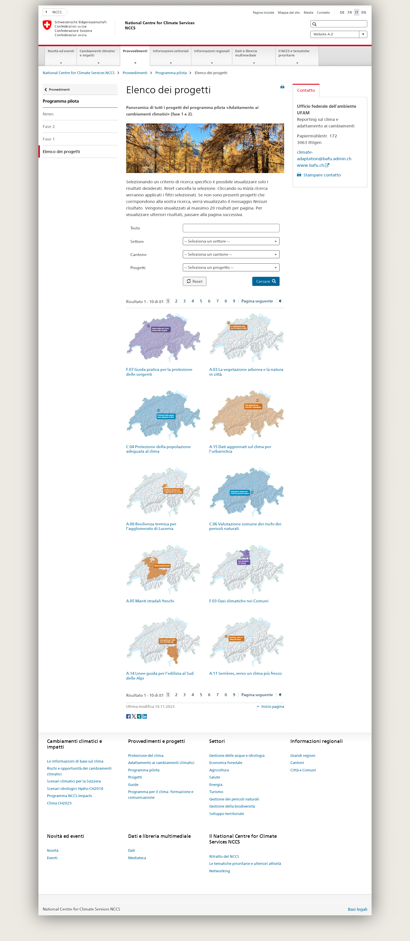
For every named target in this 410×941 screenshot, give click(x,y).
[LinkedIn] (144, 716)
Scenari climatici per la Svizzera (74, 781)
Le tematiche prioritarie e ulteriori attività (245, 863)
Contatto (323, 13)
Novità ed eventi (61, 51)
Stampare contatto (321, 175)
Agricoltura (219, 770)
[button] (315, 24)
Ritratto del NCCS (224, 856)
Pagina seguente (257, 301)
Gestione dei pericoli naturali (234, 799)
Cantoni (297, 762)
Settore (137, 241)
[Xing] (139, 716)
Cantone (138, 254)
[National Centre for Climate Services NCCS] (124, 28)
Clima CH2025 (59, 803)
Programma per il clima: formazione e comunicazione (160, 794)
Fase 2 (49, 126)
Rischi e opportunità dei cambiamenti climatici (79, 771)
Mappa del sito (289, 13)
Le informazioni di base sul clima (75, 761)
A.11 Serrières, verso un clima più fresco (245, 673)
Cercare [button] (266, 281)
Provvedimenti (136, 52)
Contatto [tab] (306, 90)
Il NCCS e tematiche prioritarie (293, 53)
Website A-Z (338, 34)
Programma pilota (171, 72)
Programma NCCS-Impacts (69, 795)
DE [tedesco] (342, 12)
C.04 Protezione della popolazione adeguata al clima (158, 449)
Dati (131, 850)
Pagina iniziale (263, 13)
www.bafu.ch (310, 165)
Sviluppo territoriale (226, 813)
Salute (214, 777)
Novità (52, 850)
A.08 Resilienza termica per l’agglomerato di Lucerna (151, 526)
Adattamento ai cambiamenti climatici (161, 762)
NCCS (54, 12)
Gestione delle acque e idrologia (237, 755)
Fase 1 (49, 139)
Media (308, 13)
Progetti (137, 267)
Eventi (52, 857)
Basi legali (357, 909)
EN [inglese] (363, 12)
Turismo (216, 791)
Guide (133, 784)
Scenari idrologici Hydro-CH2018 (75, 788)
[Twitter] (134, 716)
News (48, 114)
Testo (135, 228)
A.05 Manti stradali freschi (150, 601)
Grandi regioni (302, 755)
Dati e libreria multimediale (246, 53)
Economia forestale (225, 762)
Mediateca (137, 857)
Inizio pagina (272, 706)
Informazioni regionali (211, 51)
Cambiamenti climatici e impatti (97, 53)
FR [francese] (350, 12)
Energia (215, 784)
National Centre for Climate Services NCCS (79, 72)
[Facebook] (129, 716)
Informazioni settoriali (170, 51)
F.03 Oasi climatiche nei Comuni (238, 601)
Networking (219, 871)
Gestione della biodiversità (232, 806)
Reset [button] (194, 281)
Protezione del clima (145, 755)
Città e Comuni (303, 770)
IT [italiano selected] (356, 12)
